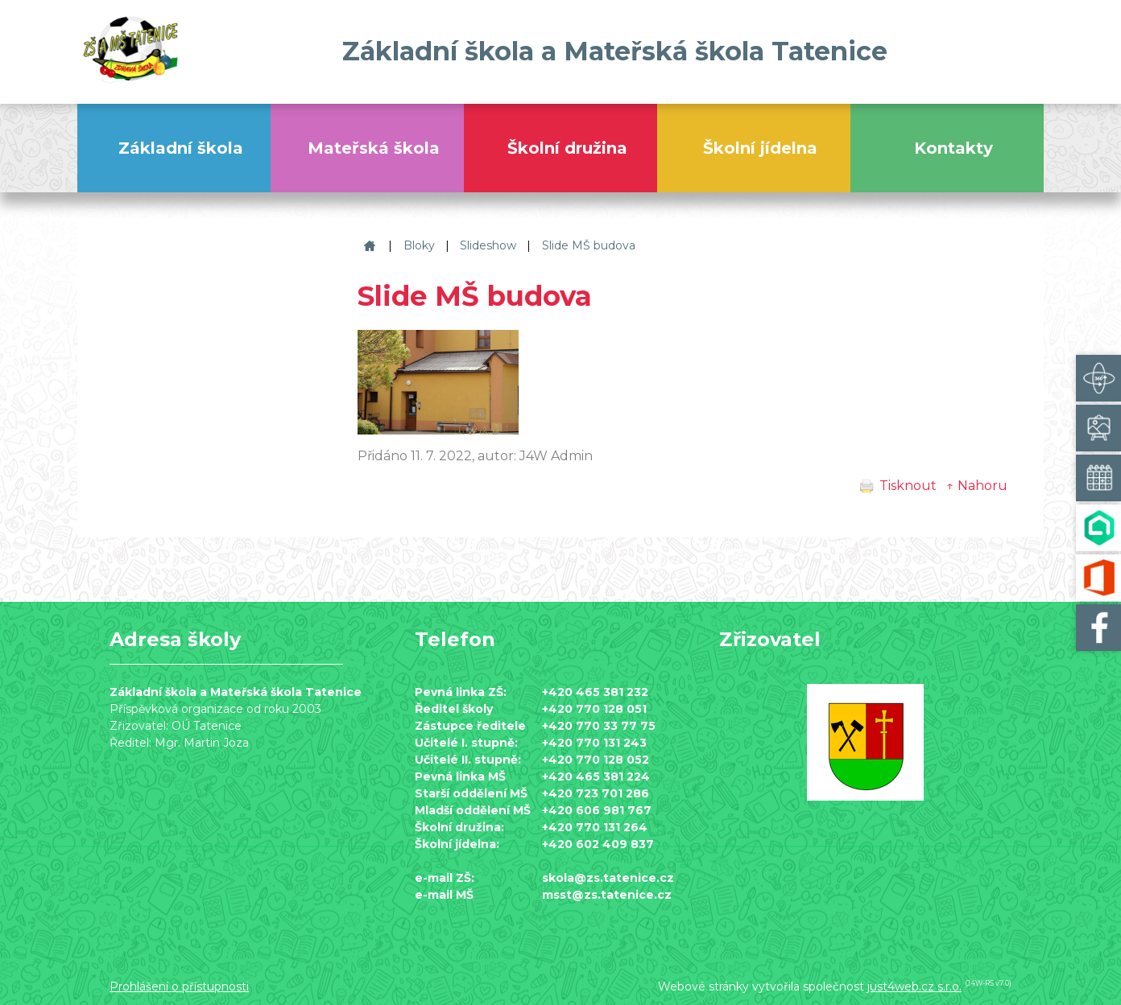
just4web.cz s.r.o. (914, 986)
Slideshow (488, 245)
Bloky (419, 245)
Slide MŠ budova (588, 245)
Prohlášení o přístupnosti (179, 986)
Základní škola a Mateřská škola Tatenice (368, 245)
